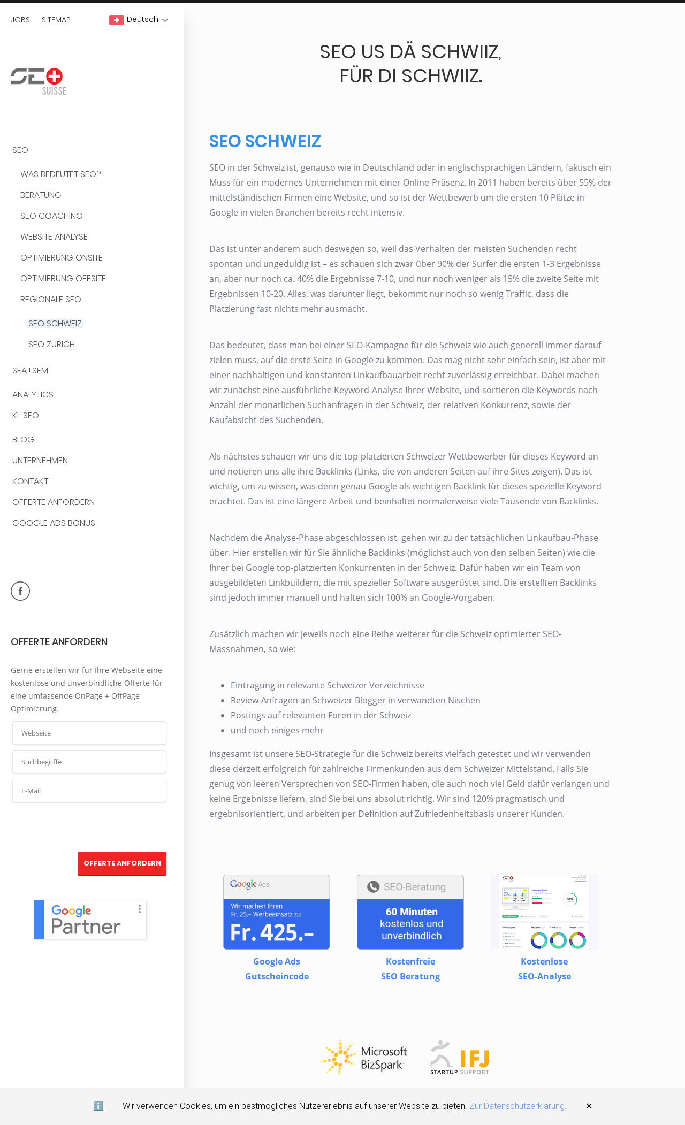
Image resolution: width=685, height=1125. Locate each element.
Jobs (20, 19)
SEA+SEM (30, 371)
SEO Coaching (51, 216)
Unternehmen (40, 460)
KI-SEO (25, 415)
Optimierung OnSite (61, 258)
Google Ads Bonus (53, 523)
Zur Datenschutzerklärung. (518, 1106)
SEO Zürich (51, 344)
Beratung (41, 195)
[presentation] (90, 827)
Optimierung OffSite (63, 279)
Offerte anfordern (53, 502)
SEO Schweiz (55, 323)
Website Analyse (54, 237)
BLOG (23, 440)
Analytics (33, 395)
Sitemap (56, 19)
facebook (20, 591)
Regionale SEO (50, 299)
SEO (20, 150)
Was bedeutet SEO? (60, 174)
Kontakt (30, 481)
